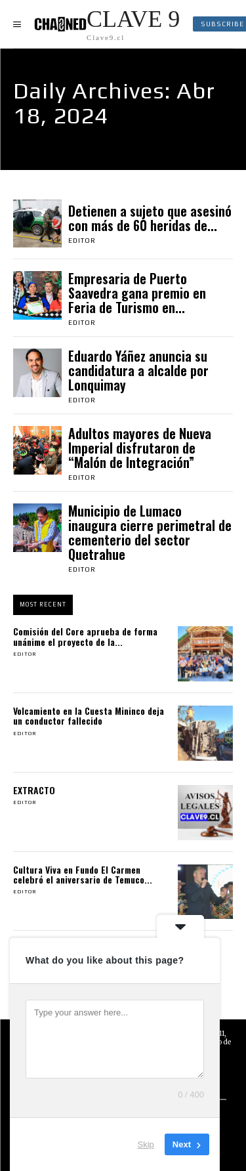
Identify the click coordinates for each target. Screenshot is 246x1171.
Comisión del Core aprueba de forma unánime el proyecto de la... (85, 636)
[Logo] (107, 24)
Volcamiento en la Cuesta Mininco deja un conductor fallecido (88, 715)
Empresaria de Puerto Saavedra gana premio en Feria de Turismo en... (137, 292)
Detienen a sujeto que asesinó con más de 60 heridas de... (150, 218)
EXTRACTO (34, 790)
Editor (82, 240)
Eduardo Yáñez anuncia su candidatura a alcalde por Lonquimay (138, 370)
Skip (146, 1144)
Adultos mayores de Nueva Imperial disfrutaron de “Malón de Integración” (139, 447)
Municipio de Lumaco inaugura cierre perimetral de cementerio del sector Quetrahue (150, 532)
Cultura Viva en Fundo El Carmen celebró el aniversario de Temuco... (82, 874)
